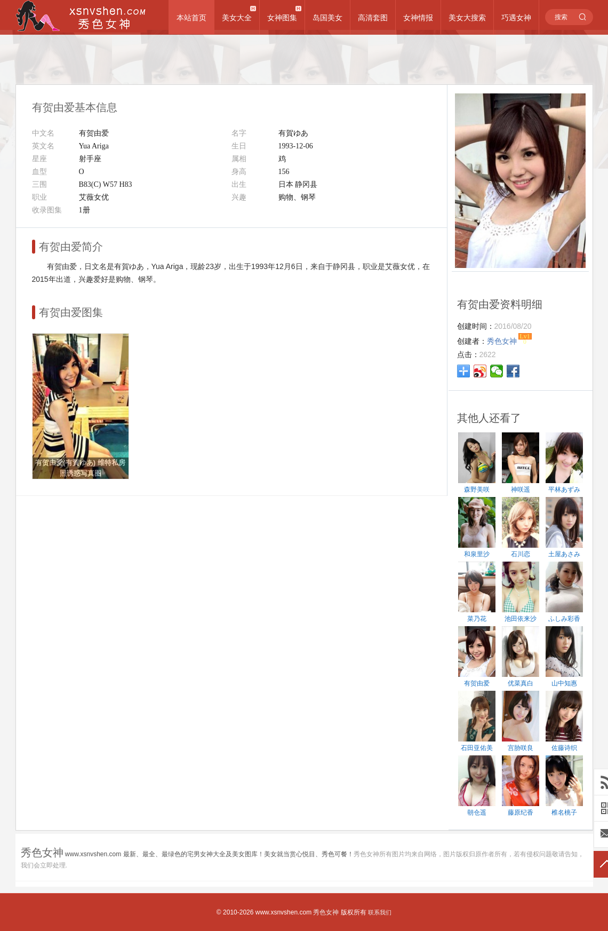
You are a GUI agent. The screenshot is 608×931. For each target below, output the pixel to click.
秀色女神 (326, 912)
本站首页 (191, 17)
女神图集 (282, 17)
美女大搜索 (467, 17)
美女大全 (237, 17)
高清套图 (373, 17)
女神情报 (418, 17)
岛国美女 (327, 17)
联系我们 (379, 912)
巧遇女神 (516, 17)
